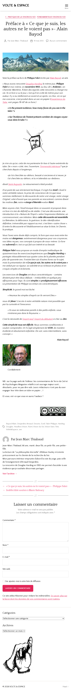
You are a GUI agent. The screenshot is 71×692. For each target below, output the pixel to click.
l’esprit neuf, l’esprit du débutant (37, 319)
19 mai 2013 (39, 41)
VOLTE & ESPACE (16, 5)
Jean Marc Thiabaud (19, 41)
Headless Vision (20, 427)
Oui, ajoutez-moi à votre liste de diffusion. (22, 581)
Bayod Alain (11, 424)
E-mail (6, 557)
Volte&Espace (12, 429)
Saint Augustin (15, 184)
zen (20, 429)
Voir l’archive (10, 474)
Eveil (43, 424)
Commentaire (9, 520)
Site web (6, 569)
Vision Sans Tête (52, 427)
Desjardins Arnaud (25, 424)
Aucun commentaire (58, 41)
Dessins (37, 424)
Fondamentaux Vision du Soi (51, 17)
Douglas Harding (34, 84)
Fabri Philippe (51, 424)
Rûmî (30, 427)
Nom (5, 545)
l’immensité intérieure (50, 166)
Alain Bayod (55, 78)
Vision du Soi (38, 427)
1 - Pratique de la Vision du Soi (20, 17)
